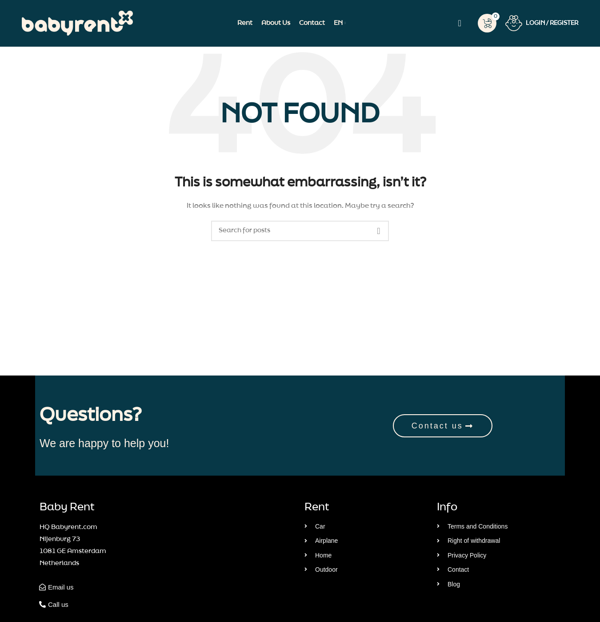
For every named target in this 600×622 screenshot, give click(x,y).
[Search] (459, 23)
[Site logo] (77, 23)
